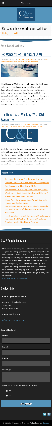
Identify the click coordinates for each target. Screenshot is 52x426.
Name (6, 336)
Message (6, 370)
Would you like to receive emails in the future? (20, 386)
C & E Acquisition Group (26, 59)
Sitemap (46, 423)
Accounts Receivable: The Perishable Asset (24, 179)
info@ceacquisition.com (13, 320)
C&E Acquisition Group (9, 126)
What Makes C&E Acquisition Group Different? (26, 193)
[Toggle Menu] (3, 3)
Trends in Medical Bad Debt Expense (21, 222)
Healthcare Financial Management (26, 61)
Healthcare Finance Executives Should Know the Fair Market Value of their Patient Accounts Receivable (26, 210)
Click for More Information (14, 279)
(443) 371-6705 (10, 33)
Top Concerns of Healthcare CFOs (21, 54)
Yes (10, 391)
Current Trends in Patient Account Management (27, 183)
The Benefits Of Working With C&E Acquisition (23, 117)
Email (5, 347)
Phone (5, 358)
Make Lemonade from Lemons (19, 197)
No (10, 395)
